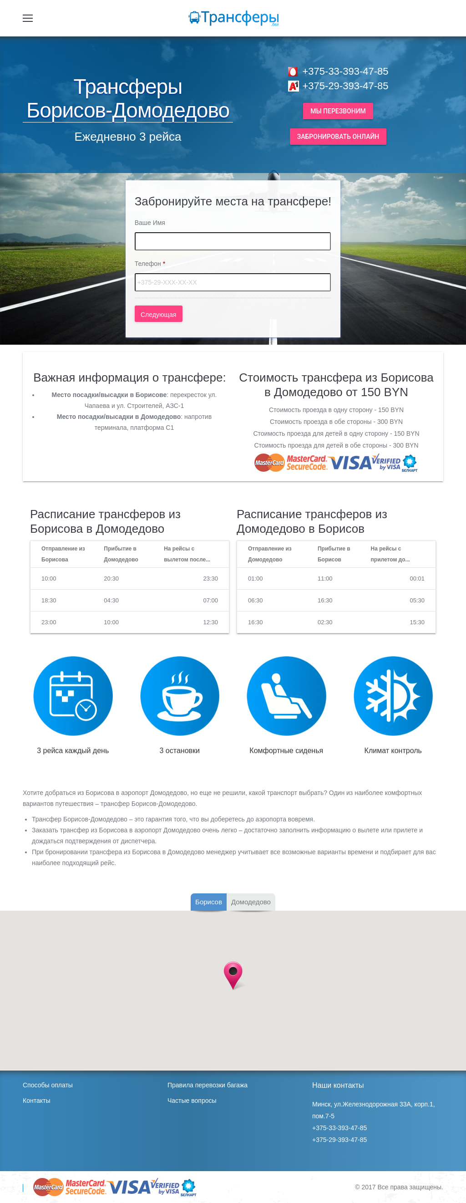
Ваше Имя (150, 222)
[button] (233, 975)
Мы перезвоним (338, 111)
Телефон (150, 263)
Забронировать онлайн (338, 136)
